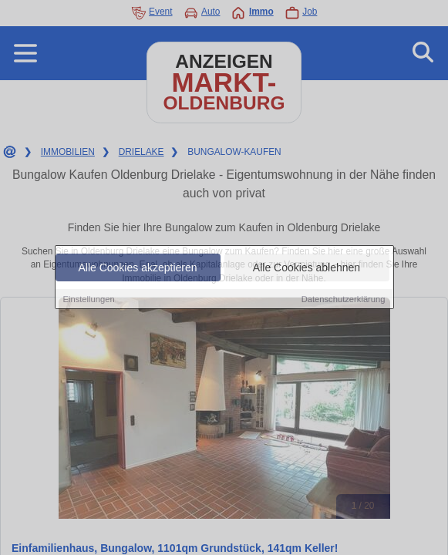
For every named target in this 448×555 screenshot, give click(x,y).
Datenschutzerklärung (343, 299)
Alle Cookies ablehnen (306, 267)
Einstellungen (89, 299)
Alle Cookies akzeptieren (137, 267)
